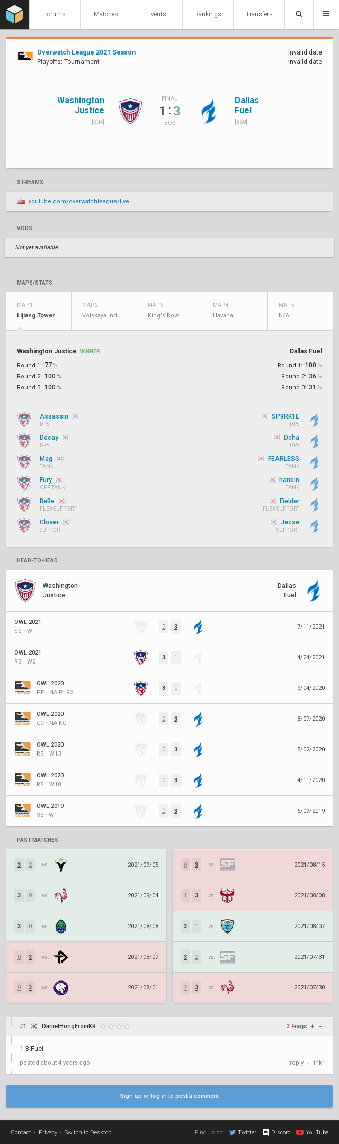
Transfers (259, 14)
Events (156, 14)
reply (297, 1063)
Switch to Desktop (88, 1133)
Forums (54, 14)
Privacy (48, 1133)
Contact (21, 1133)
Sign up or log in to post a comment (169, 1096)
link (317, 1063)
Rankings (207, 14)
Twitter (242, 1132)
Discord (276, 1132)
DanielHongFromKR (69, 1026)
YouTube (312, 1132)
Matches (106, 14)
